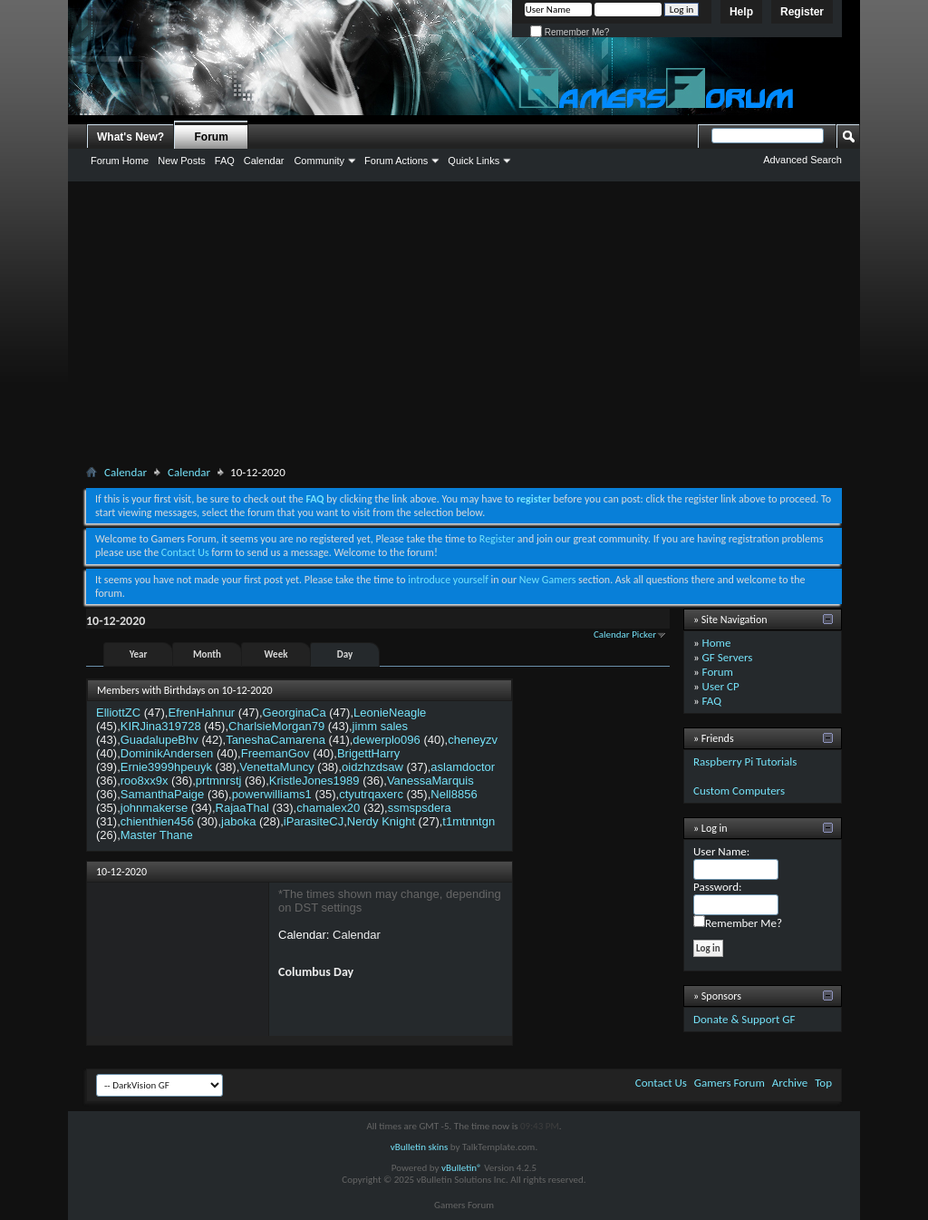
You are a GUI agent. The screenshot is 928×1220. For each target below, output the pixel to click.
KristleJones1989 (314, 780)
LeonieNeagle (389, 712)
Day (345, 654)
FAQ (225, 160)
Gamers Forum (729, 1082)
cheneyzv (473, 740)
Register (802, 11)
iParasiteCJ (313, 821)
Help (741, 11)
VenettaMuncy (276, 767)
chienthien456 (157, 821)
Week (276, 654)
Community (319, 160)
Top (823, 1082)
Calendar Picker (625, 634)
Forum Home (120, 160)
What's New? (130, 137)
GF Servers (727, 657)
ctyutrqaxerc (371, 794)
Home (716, 642)
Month (207, 654)
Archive (789, 1082)
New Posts (182, 160)
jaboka (238, 821)
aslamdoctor (462, 767)
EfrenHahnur (201, 712)
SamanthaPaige (163, 794)
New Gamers (547, 579)
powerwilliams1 (272, 794)
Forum (211, 137)
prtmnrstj (219, 780)
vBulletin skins (420, 1147)
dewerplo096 (386, 740)
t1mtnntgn (468, 821)
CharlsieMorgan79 (276, 726)
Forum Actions (396, 160)
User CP (721, 686)
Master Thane (157, 835)
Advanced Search (802, 159)
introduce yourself (448, 579)
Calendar (264, 160)
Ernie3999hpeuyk (166, 767)
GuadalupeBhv (159, 740)
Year (139, 654)
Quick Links (473, 160)
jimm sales (380, 726)
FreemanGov (275, 753)
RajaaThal (242, 808)
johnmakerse (154, 808)
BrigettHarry (368, 753)
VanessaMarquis (430, 780)
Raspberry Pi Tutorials (745, 761)
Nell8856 (453, 794)
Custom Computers (739, 790)
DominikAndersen (167, 753)
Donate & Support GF (744, 1019)
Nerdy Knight (381, 821)
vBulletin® (461, 1168)
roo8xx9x (145, 780)
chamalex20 (328, 808)
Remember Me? (569, 32)
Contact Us (185, 552)
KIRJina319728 (161, 726)
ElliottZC (118, 712)
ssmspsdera (419, 808)
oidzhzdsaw (372, 767)
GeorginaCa (294, 712)
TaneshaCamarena (275, 740)
